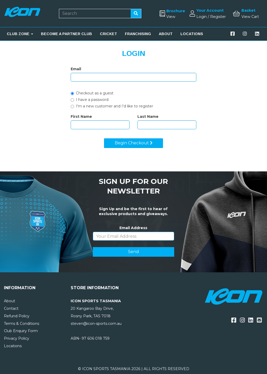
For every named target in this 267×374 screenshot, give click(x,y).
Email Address (133, 227)
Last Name (148, 116)
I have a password (89, 99)
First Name (81, 116)
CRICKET (108, 34)
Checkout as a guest (92, 93)
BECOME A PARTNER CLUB (66, 34)
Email (76, 69)
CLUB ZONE (20, 34)
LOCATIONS (191, 34)
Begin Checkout (134, 142)
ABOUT (166, 34)
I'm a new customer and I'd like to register (112, 106)
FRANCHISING (138, 34)
